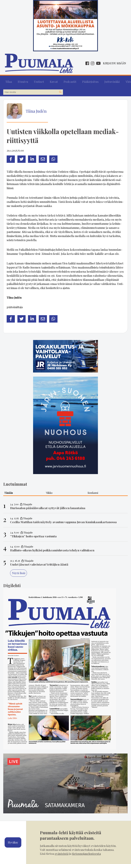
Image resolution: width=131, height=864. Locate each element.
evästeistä (61, 853)
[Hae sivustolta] (60, 90)
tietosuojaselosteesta (86, 853)
